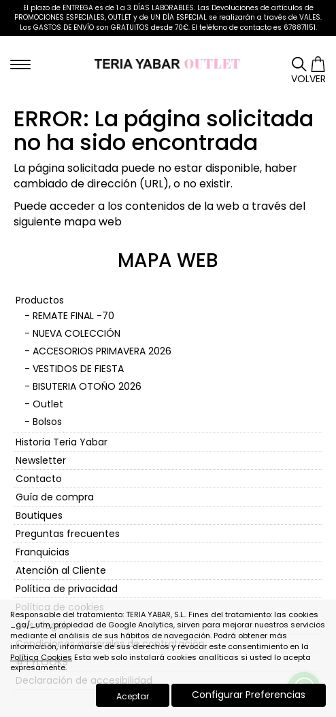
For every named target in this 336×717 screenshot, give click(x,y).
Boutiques (39, 515)
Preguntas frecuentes (68, 533)
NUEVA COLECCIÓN (76, 333)
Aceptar (132, 696)
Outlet (48, 404)
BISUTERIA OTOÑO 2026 (87, 386)
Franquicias (42, 552)
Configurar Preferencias (248, 694)
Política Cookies (41, 657)
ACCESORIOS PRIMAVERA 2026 (102, 351)
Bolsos (47, 421)
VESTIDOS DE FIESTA (78, 368)
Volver (308, 79)
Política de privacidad (67, 588)
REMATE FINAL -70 (73, 316)
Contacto (39, 478)
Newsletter (41, 460)
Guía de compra (55, 497)
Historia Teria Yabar (61, 442)
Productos (40, 300)
